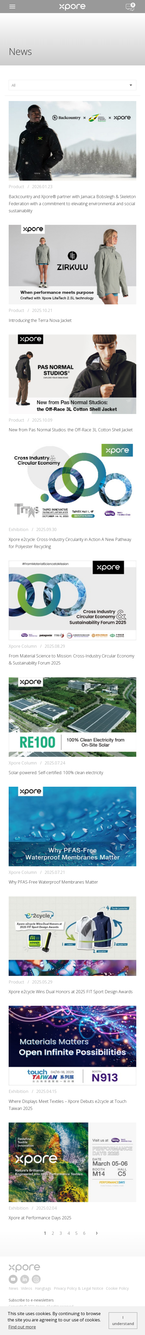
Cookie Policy (117, 1288)
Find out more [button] (22, 1327)
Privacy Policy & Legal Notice (78, 1288)
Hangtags (43, 1288)
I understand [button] (123, 1320)
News (13, 1288)
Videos (26, 1288)
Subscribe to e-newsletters (31, 1300)
